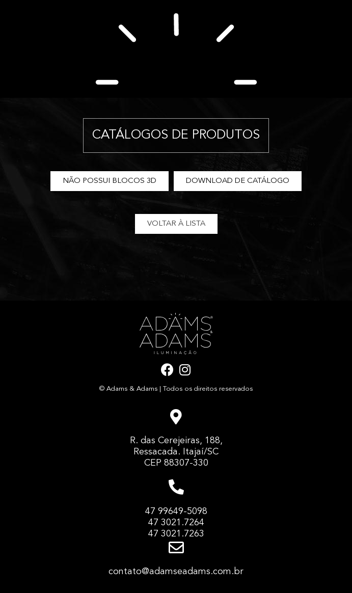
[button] (109, 181)
